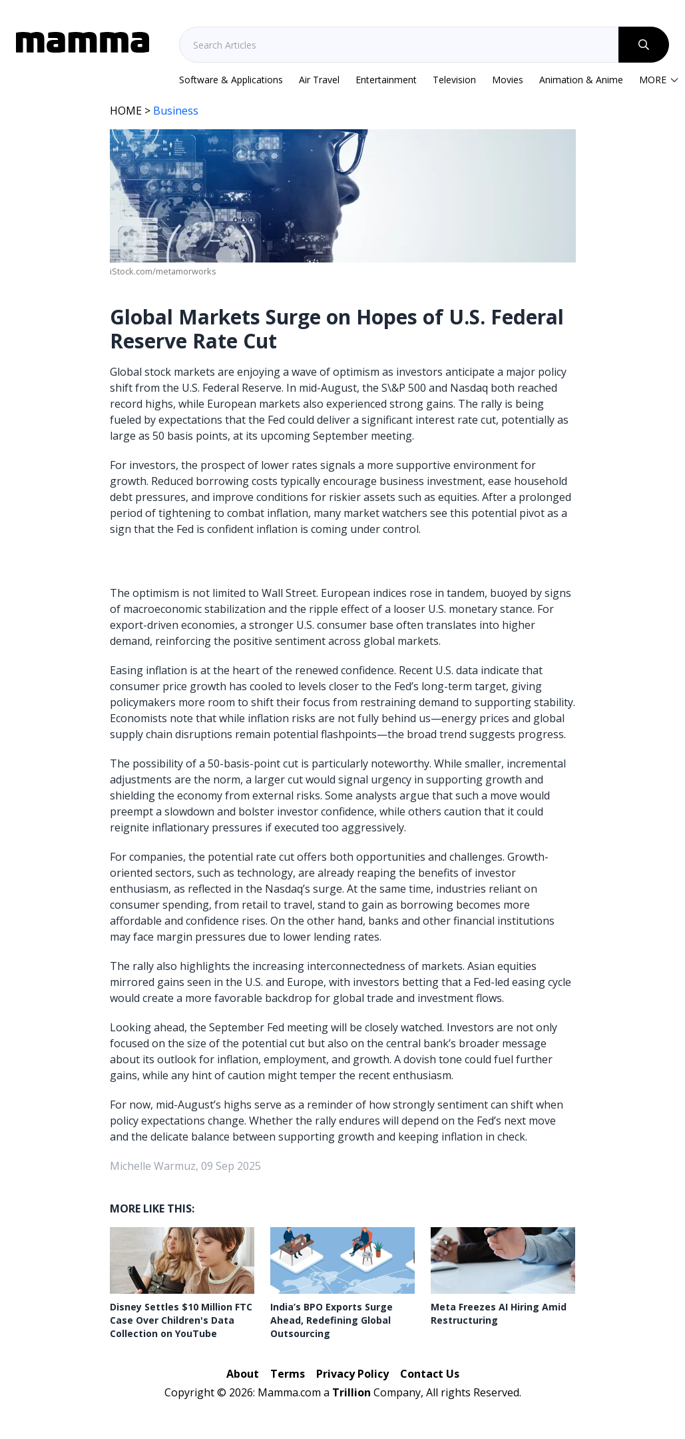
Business (175, 110)
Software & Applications (231, 79)
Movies (507, 79)
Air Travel (319, 79)
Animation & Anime (581, 79)
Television (454, 79)
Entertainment (386, 79)
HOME (126, 110)
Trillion (351, 1392)
